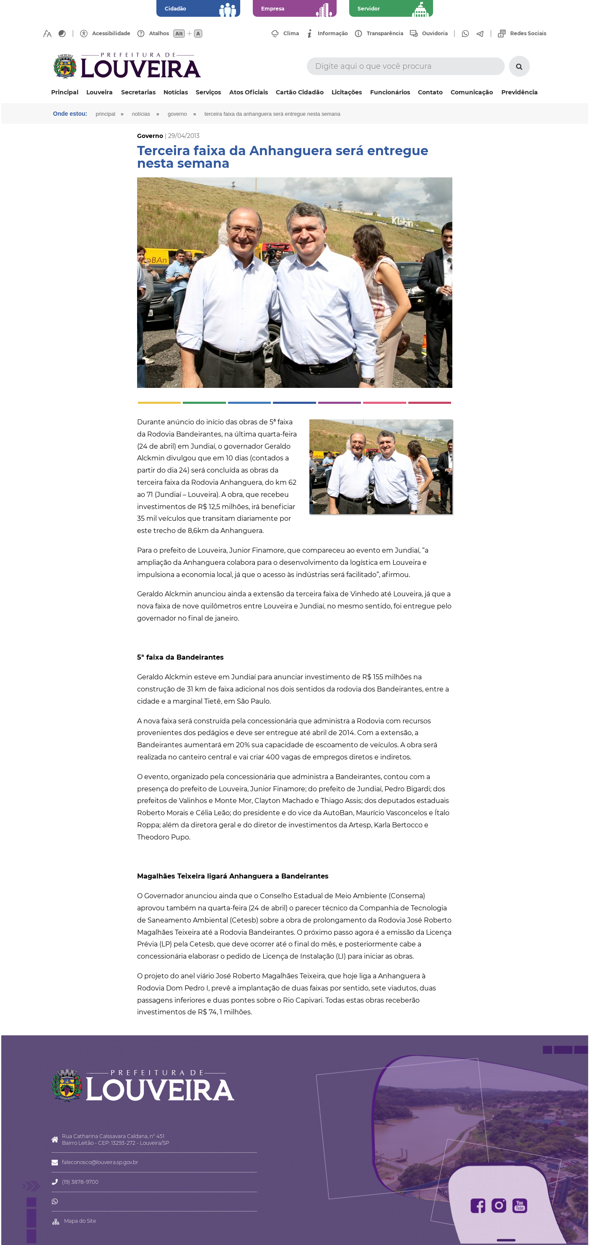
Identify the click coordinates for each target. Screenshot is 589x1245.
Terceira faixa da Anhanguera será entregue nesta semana (272, 114)
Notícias (175, 92)
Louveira (99, 92)
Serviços (208, 92)
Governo (177, 114)
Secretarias (138, 92)
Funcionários (390, 92)
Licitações (347, 92)
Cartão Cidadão (300, 92)
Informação (333, 33)
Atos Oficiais (248, 92)
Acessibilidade (111, 33)
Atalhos (159, 33)
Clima (291, 33)
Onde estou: (70, 113)
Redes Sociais (528, 33)
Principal (64, 92)
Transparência (385, 33)
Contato (430, 92)
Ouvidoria (435, 33)
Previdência (519, 92)
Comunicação (472, 92)
